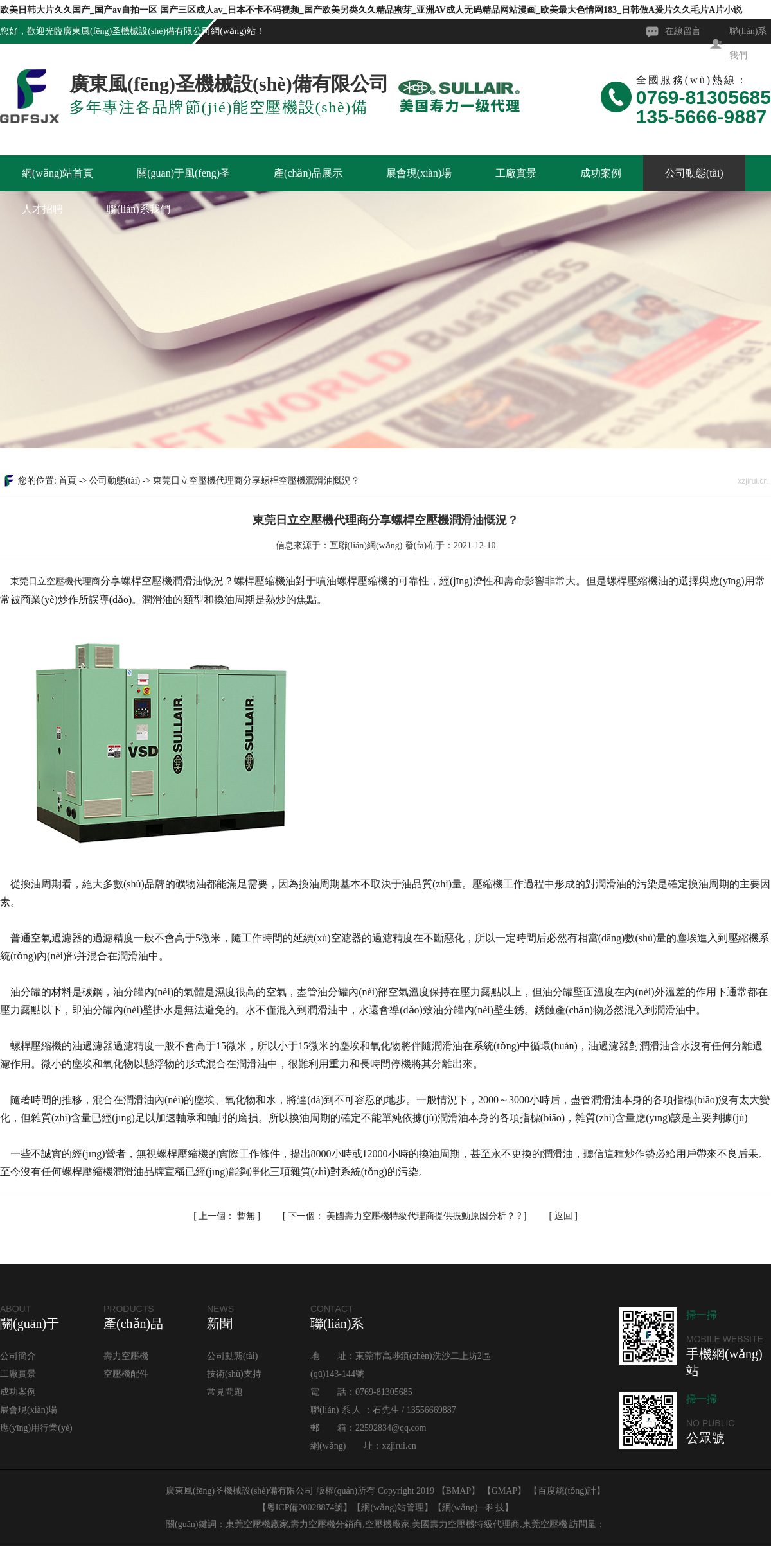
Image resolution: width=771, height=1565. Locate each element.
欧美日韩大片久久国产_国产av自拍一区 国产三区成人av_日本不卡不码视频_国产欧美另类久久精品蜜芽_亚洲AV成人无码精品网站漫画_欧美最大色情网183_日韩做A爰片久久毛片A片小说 (371, 10)
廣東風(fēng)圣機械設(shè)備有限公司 (137, 31)
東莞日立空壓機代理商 (55, 581)
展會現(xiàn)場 (419, 173)
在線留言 (683, 31)
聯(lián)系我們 (138, 209)
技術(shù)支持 (234, 1374)
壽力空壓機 (125, 1356)
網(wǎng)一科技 (473, 1507)
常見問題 (225, 1392)
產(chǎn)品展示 (308, 173)
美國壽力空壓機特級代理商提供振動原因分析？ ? (406, 1216)
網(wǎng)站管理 (392, 1507)
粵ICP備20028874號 (305, 1507)
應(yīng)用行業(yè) (36, 1428)
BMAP (459, 1491)
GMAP (504, 1491)
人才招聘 (42, 209)
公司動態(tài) (694, 173)
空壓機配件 (125, 1374)
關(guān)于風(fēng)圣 (183, 173)
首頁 (67, 480)
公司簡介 (18, 1356)
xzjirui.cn (399, 1446)
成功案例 (600, 173)
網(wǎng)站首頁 (57, 173)
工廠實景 (515, 173)
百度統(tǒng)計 (567, 1491)
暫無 (228, 1216)
